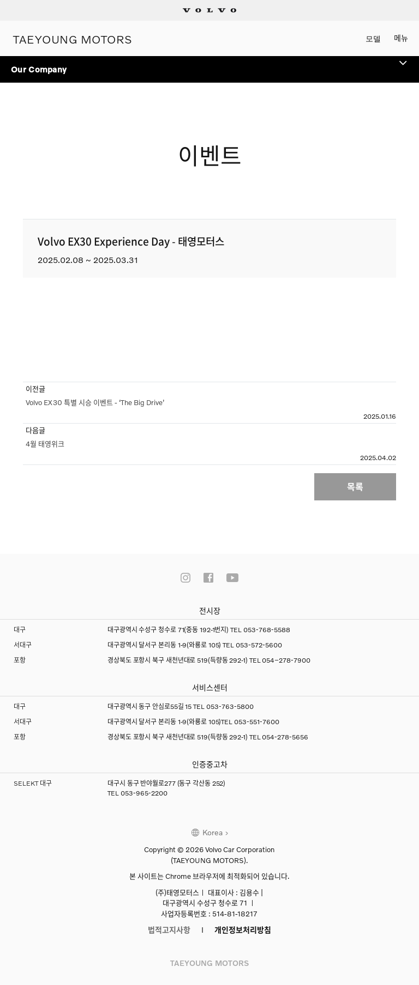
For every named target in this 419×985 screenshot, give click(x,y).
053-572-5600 (259, 645)
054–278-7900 (286, 660)
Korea (212, 832)
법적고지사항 (169, 929)
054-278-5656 (285, 737)
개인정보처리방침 (242, 929)
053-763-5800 (230, 706)
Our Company (209, 65)
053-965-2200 (144, 793)
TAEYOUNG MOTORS (73, 38)
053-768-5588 (266, 630)
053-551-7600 (256, 722)
